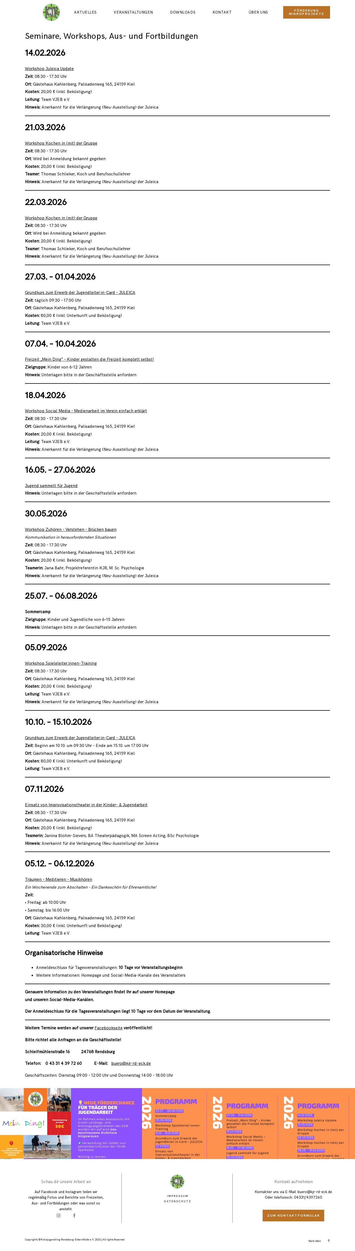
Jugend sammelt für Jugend (51, 485)
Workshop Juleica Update (49, 68)
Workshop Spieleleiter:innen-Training (61, 663)
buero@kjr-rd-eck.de (131, 1063)
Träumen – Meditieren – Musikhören (58, 879)
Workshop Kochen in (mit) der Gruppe (61, 143)
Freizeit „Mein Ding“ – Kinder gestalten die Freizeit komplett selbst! (89, 359)
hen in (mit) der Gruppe (75, 218)
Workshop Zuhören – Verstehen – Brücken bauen (70, 529)
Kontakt (222, 12)
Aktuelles (85, 12)
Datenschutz (177, 1201)
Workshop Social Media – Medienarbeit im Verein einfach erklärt (86, 411)
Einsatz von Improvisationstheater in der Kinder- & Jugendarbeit (86, 805)
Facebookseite (109, 1028)
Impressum (177, 1196)
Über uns (258, 12)
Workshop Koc (39, 218)
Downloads (183, 12)
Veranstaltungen (133, 12)
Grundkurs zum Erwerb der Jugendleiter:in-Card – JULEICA (80, 292)
